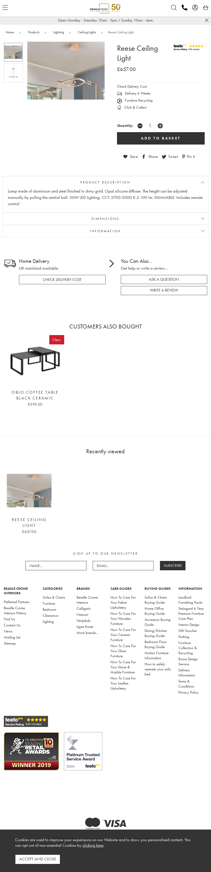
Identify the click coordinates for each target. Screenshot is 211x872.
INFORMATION (105, 230)
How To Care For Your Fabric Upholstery (123, 600)
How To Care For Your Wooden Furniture (123, 617)
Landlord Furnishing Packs (190, 598)
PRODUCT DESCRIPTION (105, 182)
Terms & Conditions (186, 682)
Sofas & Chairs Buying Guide (156, 598)
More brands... (87, 631)
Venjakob (83, 619)
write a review (164, 289)
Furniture (49, 601)
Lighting (48, 620)
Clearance (50, 614)
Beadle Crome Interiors (87, 598)
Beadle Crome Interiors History (15, 609)
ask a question (164, 278)
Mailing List (12, 635)
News (8, 629)
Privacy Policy (188, 690)
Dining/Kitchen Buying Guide (156, 632)
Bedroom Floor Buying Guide (156, 643)
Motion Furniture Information (157, 654)
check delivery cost (62, 278)
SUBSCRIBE (173, 564)
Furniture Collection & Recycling (187, 646)
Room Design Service (188, 660)
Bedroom (49, 607)
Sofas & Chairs (54, 595)
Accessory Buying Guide (158, 621)
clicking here (92, 847)
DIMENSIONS (105, 218)
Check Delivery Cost (132, 86)
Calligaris (83, 606)
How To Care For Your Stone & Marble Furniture (123, 665)
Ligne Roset (85, 625)
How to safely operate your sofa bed (158, 667)
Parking (183, 635)
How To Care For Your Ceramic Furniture (123, 633)
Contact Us (12, 623)
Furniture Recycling (135, 100)
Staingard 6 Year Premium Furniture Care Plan (191, 612)
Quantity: (125, 125)
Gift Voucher (187, 629)
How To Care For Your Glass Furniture (123, 649)
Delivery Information (186, 671)
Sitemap (10, 641)
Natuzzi (82, 613)
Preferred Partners (16, 600)
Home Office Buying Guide (155, 609)
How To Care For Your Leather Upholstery (123, 681)
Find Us (9, 617)
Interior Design (188, 623)
